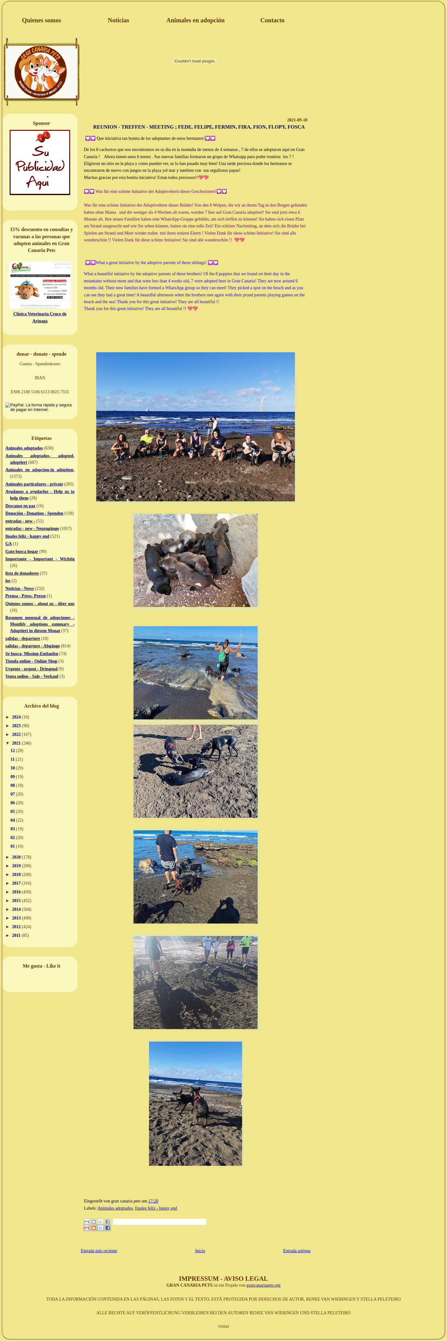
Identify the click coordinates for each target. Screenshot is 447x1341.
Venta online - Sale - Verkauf (31, 676)
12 (13, 750)
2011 (17, 935)
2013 (17, 918)
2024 (17, 717)
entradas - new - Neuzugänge (32, 528)
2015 (17, 900)
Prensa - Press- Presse (25, 596)
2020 (17, 857)
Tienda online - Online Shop (31, 661)
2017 (17, 883)
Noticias (118, 20)
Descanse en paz (20, 506)
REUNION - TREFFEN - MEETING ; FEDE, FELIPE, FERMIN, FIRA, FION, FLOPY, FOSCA (199, 127)
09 (13, 776)
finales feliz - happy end (27, 536)
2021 (17, 743)
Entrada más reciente (99, 1250)
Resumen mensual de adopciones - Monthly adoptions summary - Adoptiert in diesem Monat (39, 624)
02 (13, 837)
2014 (17, 909)
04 (13, 820)
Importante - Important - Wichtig (39, 559)
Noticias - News (19, 588)
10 (13, 768)
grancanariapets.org (263, 1285)
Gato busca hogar (21, 551)
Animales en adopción (195, 20)
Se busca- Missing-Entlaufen (31, 653)
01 (13, 846)
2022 (17, 734)
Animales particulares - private (34, 484)
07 (13, 794)
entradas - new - (20, 521)
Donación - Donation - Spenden (34, 513)
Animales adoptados (24, 448)
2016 (17, 892)
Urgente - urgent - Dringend (31, 669)
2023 (17, 725)
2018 (17, 874)
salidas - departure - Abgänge (32, 646)
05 (13, 811)
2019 (17, 866)
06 (13, 802)
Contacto (272, 20)
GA (8, 543)
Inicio (200, 1250)
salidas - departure (22, 638)
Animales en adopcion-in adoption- (39, 470)
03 (13, 829)
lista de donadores (22, 573)
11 (13, 759)
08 (13, 785)
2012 (17, 926)
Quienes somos (41, 20)
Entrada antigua (296, 1250)
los (7, 580)
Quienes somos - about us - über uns (39, 603)
